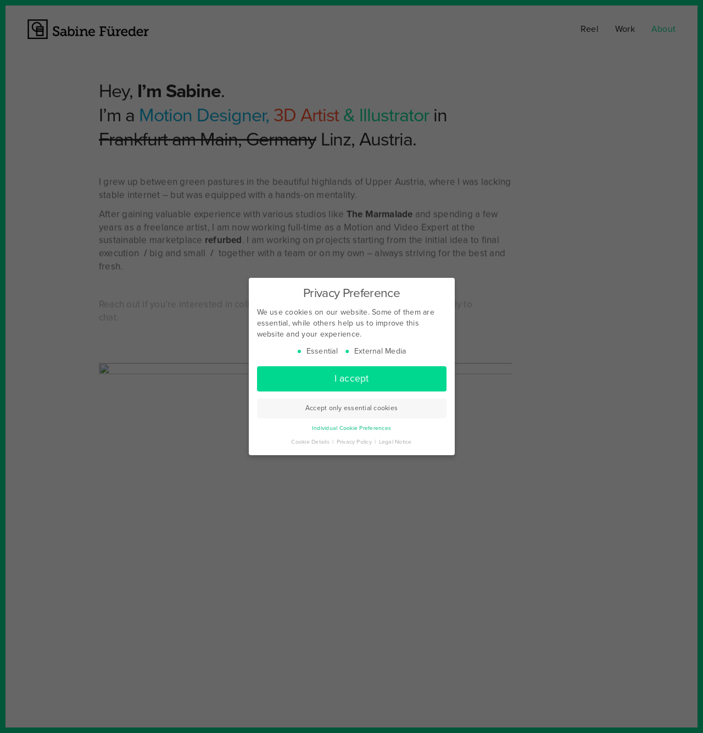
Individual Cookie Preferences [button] (351, 428)
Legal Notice (395, 441)
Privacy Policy (355, 441)
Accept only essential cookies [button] (351, 408)
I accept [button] (351, 378)
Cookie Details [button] (311, 441)
